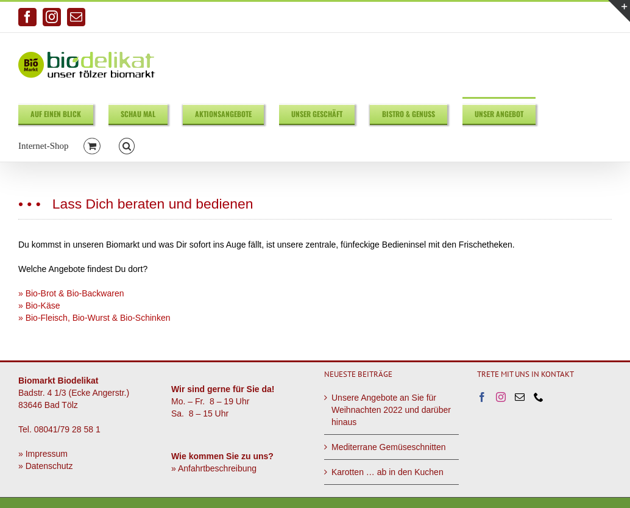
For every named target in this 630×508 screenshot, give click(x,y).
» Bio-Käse (39, 305)
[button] (127, 145)
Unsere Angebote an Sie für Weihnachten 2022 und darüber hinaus (391, 410)
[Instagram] (501, 397)
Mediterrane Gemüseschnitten (388, 447)
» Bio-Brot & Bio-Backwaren (71, 293)
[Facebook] (482, 397)
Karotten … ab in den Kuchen (387, 472)
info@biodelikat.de (581, 17)
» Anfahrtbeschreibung (214, 468)
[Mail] (520, 397)
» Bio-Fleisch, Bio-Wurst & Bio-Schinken (94, 318)
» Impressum (43, 454)
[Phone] (538, 397)
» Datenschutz (45, 466)
